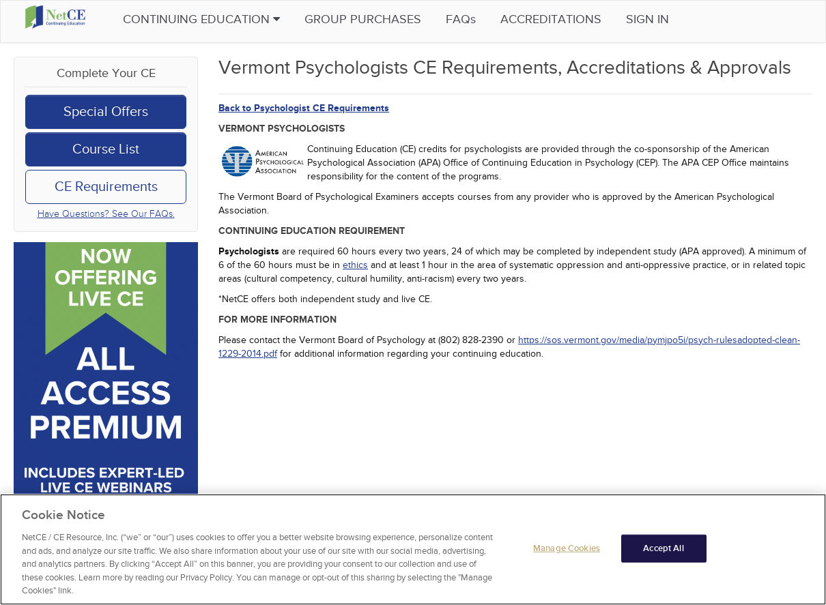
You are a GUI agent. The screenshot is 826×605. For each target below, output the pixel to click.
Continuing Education (227, 19)
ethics (355, 265)
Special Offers (105, 112)
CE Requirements (106, 187)
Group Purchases (388, 19)
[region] (413, 549)
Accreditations (576, 19)
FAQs (487, 19)
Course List (105, 149)
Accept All (663, 547)
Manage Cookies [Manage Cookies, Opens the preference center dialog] (566, 547)
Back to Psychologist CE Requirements (303, 108)
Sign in (673, 19)
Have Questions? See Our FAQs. (106, 214)
